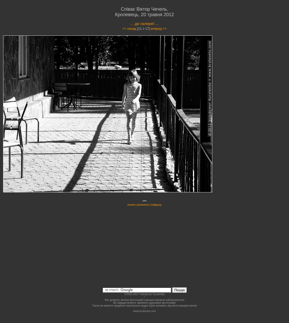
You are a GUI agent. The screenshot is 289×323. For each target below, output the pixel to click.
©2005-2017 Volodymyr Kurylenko (144, 294)
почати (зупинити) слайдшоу (144, 204)
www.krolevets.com (144, 311)
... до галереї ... (144, 23)
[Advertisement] (255, 82)
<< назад (129, 29)
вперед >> (159, 29)
